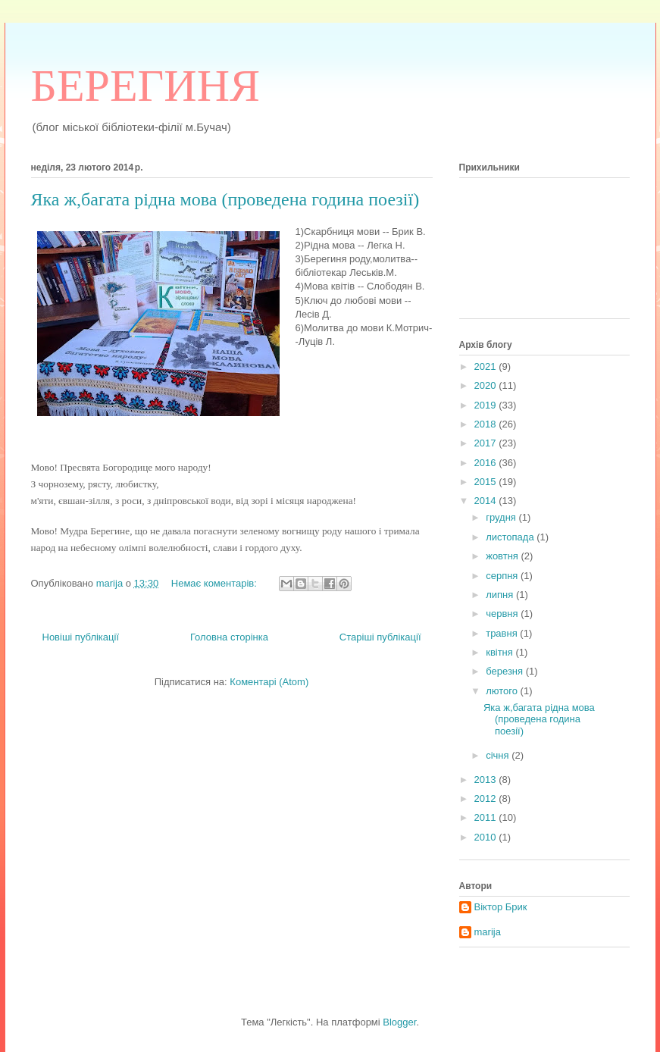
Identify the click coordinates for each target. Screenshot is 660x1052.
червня (503, 613)
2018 (486, 424)
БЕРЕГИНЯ (146, 86)
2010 (486, 837)
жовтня (503, 556)
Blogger (399, 1022)
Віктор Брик (500, 907)
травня (503, 633)
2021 (486, 366)
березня (506, 671)
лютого (503, 691)
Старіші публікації (380, 637)
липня (501, 594)
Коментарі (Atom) (269, 681)
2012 (486, 798)
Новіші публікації (81, 637)
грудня (502, 517)
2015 (486, 481)
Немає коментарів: (215, 583)
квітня (500, 652)
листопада (511, 537)
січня (498, 755)
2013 (486, 779)
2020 (486, 385)
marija (487, 932)
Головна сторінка (229, 637)
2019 (486, 405)
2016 (486, 462)
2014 (486, 500)
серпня (503, 575)
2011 (486, 817)
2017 (486, 443)
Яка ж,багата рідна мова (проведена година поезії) (225, 199)
